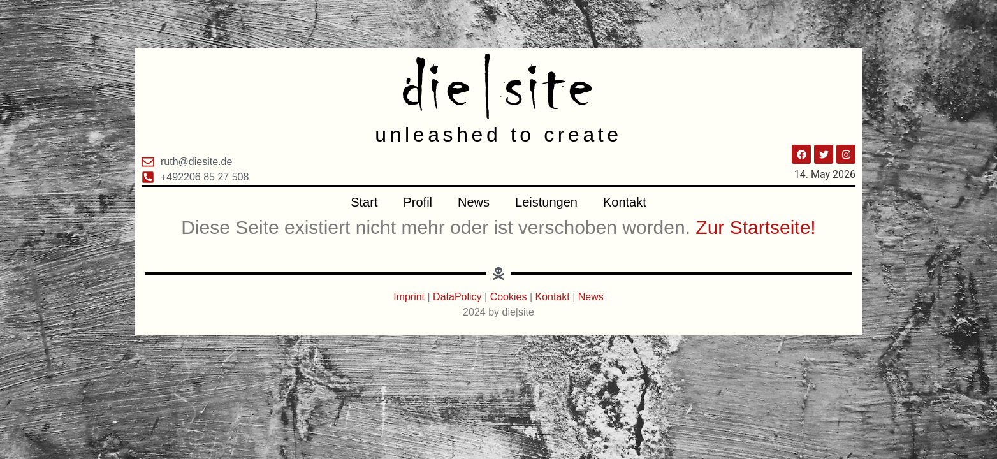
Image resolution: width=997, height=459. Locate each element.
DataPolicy (457, 296)
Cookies (508, 296)
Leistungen (546, 202)
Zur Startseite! (755, 227)
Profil (417, 202)
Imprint (410, 296)
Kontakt (624, 202)
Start (364, 202)
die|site (498, 85)
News (474, 202)
